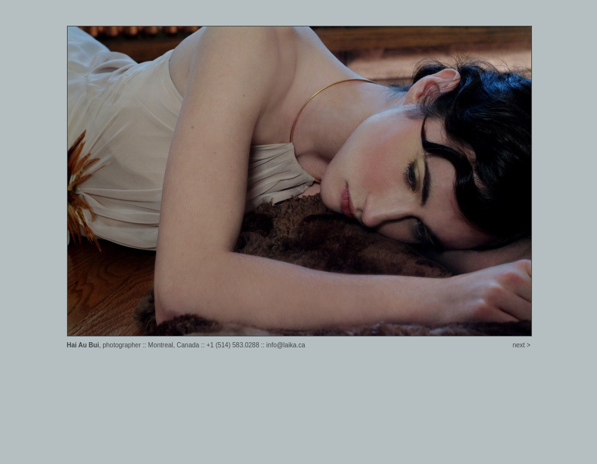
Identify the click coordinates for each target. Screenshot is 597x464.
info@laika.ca (286, 345)
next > (522, 345)
